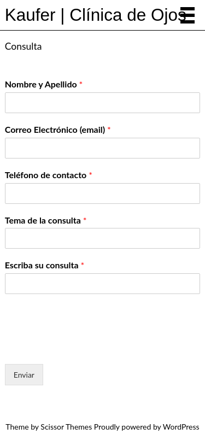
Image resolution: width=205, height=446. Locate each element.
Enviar (24, 374)
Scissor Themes (66, 426)
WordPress (181, 426)
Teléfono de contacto (48, 174)
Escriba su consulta (44, 265)
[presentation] (88, 346)
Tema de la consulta (46, 220)
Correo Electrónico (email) (58, 129)
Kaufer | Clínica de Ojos (95, 15)
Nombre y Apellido (44, 84)
